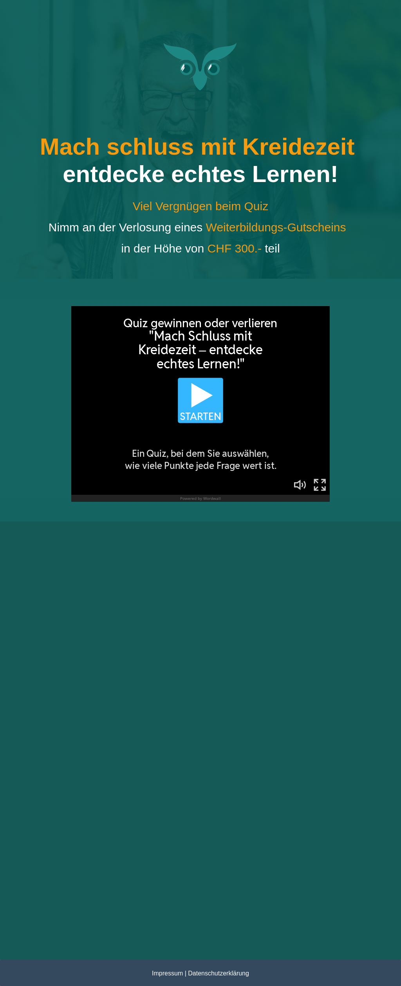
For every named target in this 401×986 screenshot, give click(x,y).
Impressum (167, 973)
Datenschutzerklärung (218, 973)
